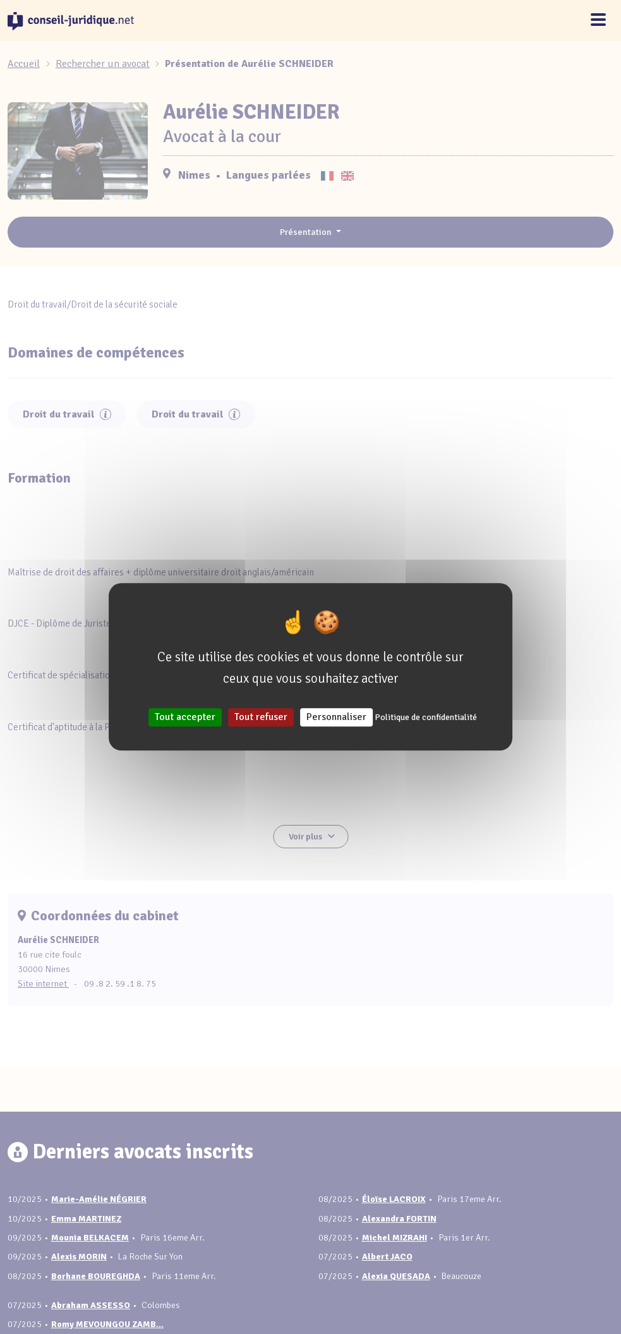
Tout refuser (260, 717)
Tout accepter (185, 717)
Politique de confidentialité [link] (426, 717)
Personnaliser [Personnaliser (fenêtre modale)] (336, 717)
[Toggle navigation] (598, 20)
